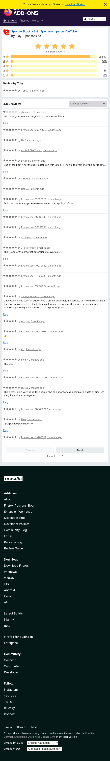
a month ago (34, 140)
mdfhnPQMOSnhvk (31, 150)
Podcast (10, 714)
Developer (11, 672)
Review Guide (13, 548)
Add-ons (10, 493)
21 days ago (39, 112)
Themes (24, 20)
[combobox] (94, 19)
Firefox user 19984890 (34, 377)
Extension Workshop (18, 511)
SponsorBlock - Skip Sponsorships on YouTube (44, 31)
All (5, 602)
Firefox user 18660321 (33, 409)
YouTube (10, 695)
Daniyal (25, 188)
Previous (30, 450)
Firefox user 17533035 (33, 275)
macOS (9, 578)
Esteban (25, 160)
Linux (7, 596)
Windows (10, 571)
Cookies (21, 727)
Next (80, 450)
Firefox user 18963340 (33, 217)
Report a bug (13, 542)
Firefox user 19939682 (33, 265)
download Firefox (75, 4)
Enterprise (11, 643)
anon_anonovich (30, 296)
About (8, 499)
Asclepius (26, 237)
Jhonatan (26, 112)
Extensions (10, 20)
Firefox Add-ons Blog (19, 505)
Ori (22, 349)
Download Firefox (16, 565)
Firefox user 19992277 (33, 286)
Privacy (8, 727)
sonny (24, 359)
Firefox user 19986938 (34, 331)
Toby (24, 90)
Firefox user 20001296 (33, 227)
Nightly (9, 619)
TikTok (8, 702)
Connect (10, 660)
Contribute (11, 666)
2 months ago (47, 296)
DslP (23, 140)
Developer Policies (16, 524)
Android (9, 590)
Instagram (11, 689)
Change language (14, 742)
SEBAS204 (27, 178)
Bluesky (9, 708)
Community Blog (15, 530)
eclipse (25, 321)
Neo (23, 419)
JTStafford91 (28, 247)
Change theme (12, 748)
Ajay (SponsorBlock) (29, 36)
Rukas (24, 387)
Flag (5, 123)
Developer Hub (14, 517)
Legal (34, 727)
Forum (8, 536)
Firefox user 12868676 (34, 199)
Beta (7, 625)
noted (35, 733)
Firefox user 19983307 (33, 437)
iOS (6, 584)
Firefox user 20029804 (34, 129)
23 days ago (55, 129)
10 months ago (36, 90)
